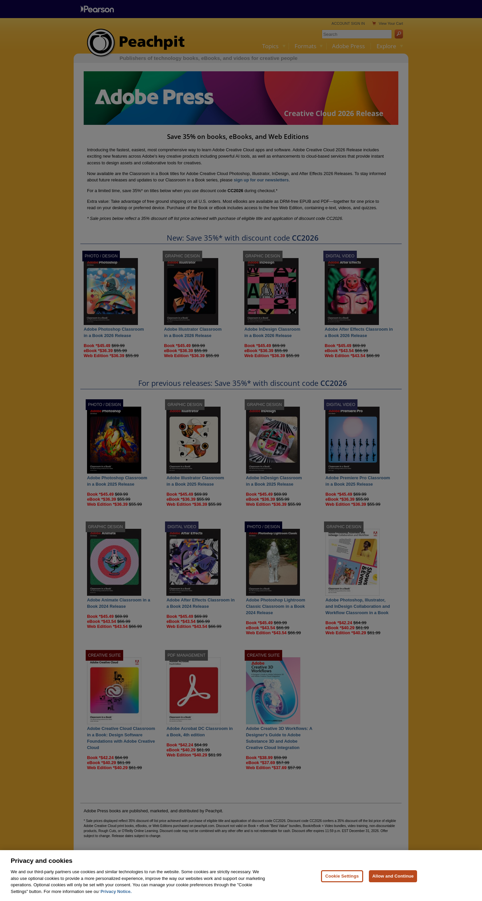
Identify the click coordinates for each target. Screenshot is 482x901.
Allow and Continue (393, 880)
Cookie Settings (342, 880)
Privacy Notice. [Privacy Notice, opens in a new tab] (116, 896)
